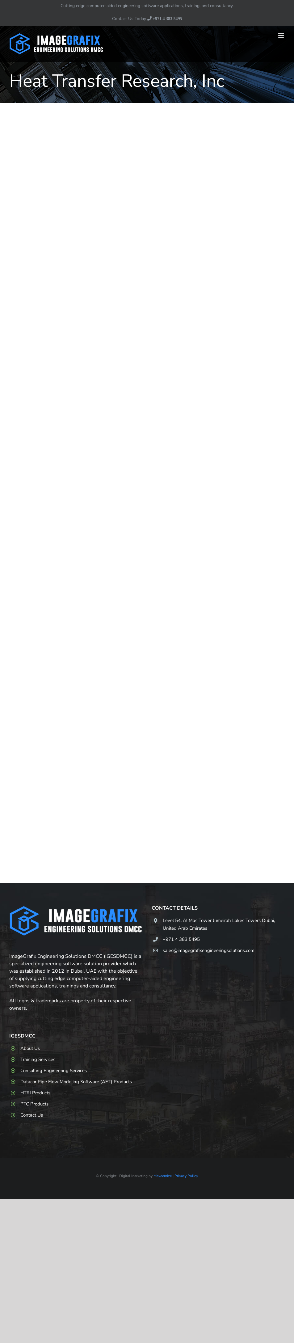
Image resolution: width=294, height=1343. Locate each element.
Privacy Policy (186, 1175)
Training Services (37, 1059)
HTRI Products (35, 1093)
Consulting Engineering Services (53, 1070)
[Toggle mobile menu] (281, 35)
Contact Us (31, 1115)
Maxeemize (162, 1175)
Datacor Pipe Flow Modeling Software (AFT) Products (76, 1082)
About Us (30, 1048)
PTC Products (34, 1104)
